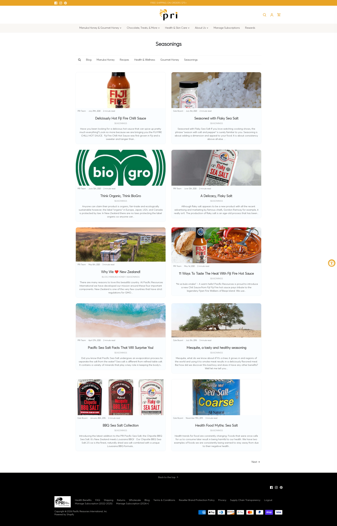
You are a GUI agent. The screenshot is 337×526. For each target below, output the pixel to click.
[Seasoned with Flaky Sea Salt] (216, 108)
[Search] (264, 14)
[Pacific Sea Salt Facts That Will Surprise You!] (121, 336)
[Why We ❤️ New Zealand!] (121, 262)
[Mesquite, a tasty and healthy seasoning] (216, 338)
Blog (88, 59)
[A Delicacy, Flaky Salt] (216, 184)
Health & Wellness (144, 59)
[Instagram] (60, 3)
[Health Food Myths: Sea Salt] (216, 415)
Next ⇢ (256, 461)
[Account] (271, 14)
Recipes (124, 59)
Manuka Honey (106, 59)
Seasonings (191, 59)
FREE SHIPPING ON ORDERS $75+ (168, 2)
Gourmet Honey (169, 59)
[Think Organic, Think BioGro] (121, 186)
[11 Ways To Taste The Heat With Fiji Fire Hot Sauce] (216, 261)
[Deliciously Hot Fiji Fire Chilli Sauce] (121, 108)
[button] (79, 60)
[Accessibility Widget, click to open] (331, 263)
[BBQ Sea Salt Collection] (121, 415)
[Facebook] (55, 3)
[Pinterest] (65, 3)
